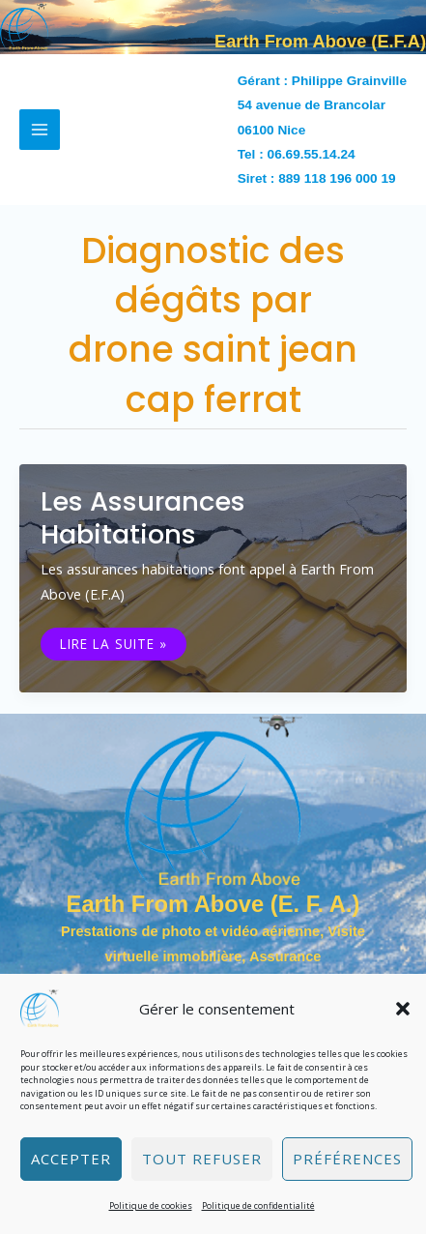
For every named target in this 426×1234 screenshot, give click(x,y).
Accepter (71, 1158)
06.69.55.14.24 (311, 154)
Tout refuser (202, 1158)
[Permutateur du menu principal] (39, 129)
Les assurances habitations (143, 518)
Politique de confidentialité (258, 1205)
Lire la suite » (113, 644)
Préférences (347, 1158)
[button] (402, 1008)
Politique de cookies (150, 1205)
